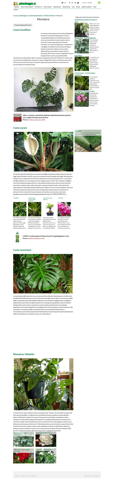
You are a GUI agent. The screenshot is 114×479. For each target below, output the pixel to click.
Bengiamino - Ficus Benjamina (20, 434)
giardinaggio (57, 7)
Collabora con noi (88, 476)
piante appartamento (27, 7)
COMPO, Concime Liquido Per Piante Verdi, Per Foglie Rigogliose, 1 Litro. (46, 236)
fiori (73, 7)
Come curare (20, 127)
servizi (16, 9)
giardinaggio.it (23, 15)
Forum (64, 2)
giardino (16, 7)
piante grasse (48, 7)
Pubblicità (96, 476)
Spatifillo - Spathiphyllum (44, 450)
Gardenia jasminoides (43, 433)
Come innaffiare (22, 29)
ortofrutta (38, 7)
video (94, 7)
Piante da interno (49, 15)
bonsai (78, 7)
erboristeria (66, 7)
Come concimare (22, 249)
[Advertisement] (31, 13)
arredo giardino (87, 7)
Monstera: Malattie (23, 354)
